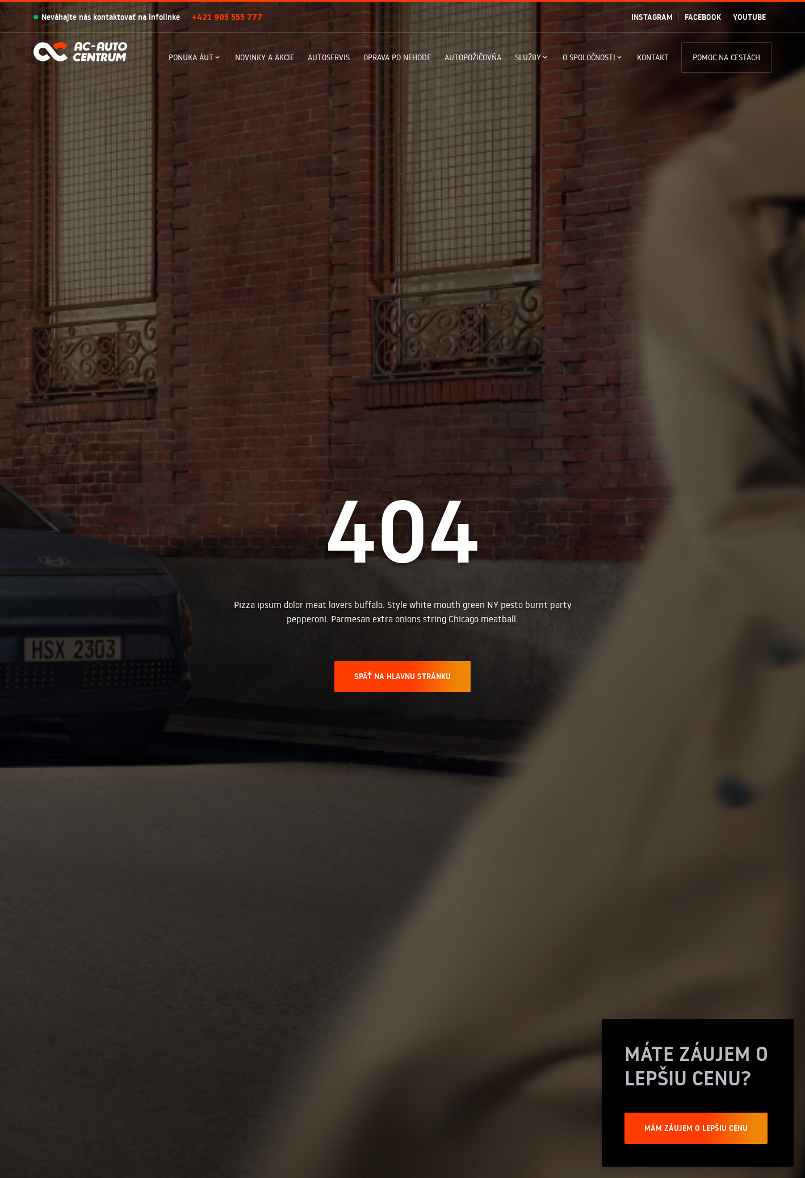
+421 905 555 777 (227, 17)
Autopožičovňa (473, 57)
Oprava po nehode (397, 57)
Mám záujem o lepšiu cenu (696, 1128)
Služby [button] (528, 57)
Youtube (749, 17)
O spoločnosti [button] (589, 57)
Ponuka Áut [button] (191, 57)
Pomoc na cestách (726, 57)
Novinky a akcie (264, 57)
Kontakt (653, 57)
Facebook (703, 17)
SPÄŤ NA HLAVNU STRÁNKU (402, 676)
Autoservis (329, 57)
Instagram (652, 17)
